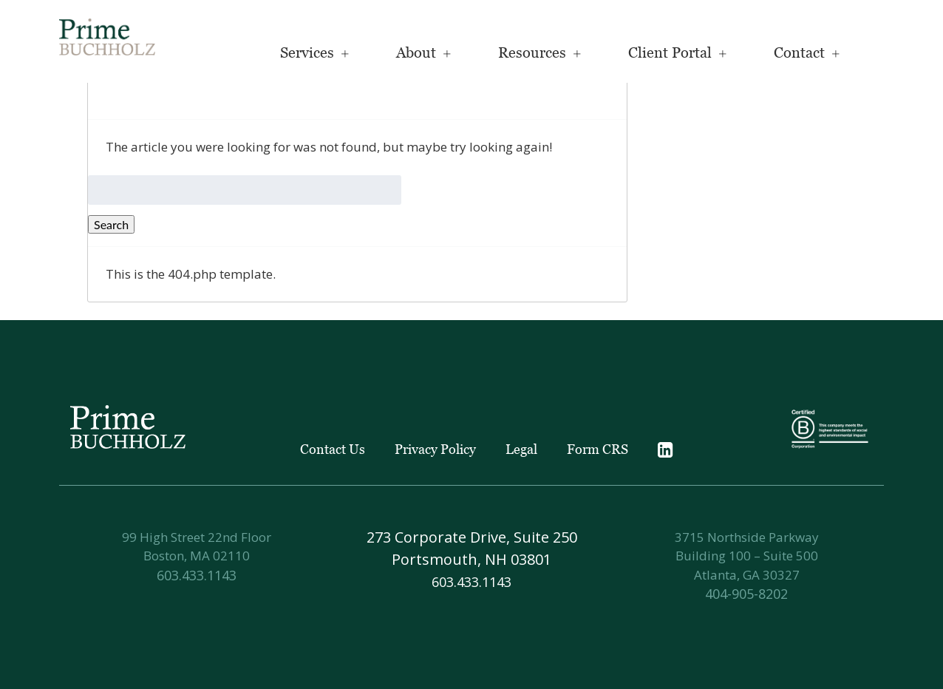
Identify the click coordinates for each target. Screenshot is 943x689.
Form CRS (597, 449)
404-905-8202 (746, 594)
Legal (521, 449)
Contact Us (332, 449)
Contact (799, 52)
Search (111, 224)
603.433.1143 (196, 575)
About (416, 52)
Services (307, 52)
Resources (532, 52)
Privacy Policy (435, 449)
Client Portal (670, 52)
